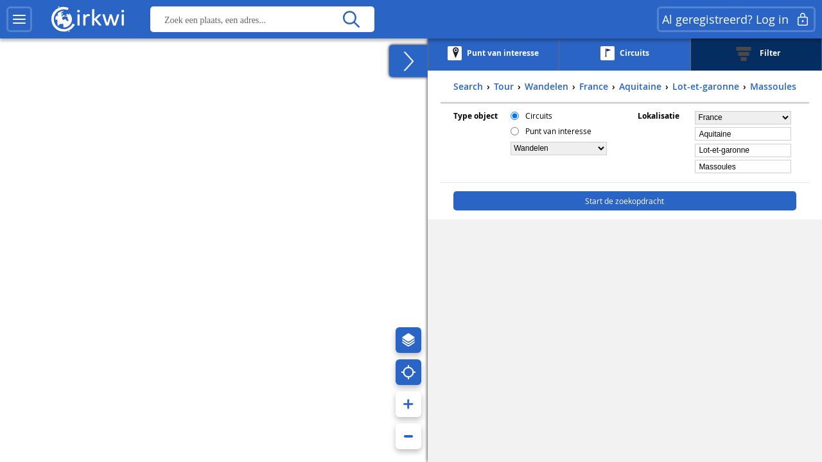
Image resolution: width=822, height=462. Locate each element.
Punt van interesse (558, 131)
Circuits (538, 115)
